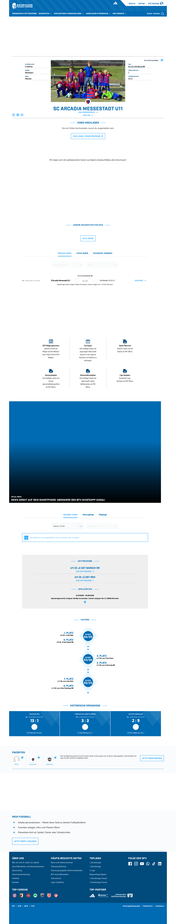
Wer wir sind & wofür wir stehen (25, 862)
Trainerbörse (56, 878)
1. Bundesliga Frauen (98, 878)
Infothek (142, 3)
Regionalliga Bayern (98, 874)
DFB (19, 906)
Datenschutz (148, 906)
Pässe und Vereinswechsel (62, 862)
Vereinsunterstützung (21, 874)
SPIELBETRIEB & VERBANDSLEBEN (69, 13)
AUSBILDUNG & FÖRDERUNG (98, 13)
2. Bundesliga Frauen (98, 882)
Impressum (160, 906)
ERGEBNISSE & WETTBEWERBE (24, 13)
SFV (13, 906)
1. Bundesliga (95, 862)
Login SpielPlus (57, 882)
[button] (13, 115)
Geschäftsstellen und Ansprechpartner (28, 866)
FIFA (33, 906)
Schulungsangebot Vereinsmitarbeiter (67, 870)
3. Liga (92, 870)
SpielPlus (132, 3)
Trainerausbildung (58, 866)
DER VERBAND (120, 13)
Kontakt (15, 882)
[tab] (64, 253)
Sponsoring (17, 870)
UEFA (26, 906)
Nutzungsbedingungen (131, 906)
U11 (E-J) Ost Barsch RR (136, 66)
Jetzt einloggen (153, 3)
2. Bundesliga (95, 866)
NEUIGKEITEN (45, 13)
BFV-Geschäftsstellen (60, 874)
